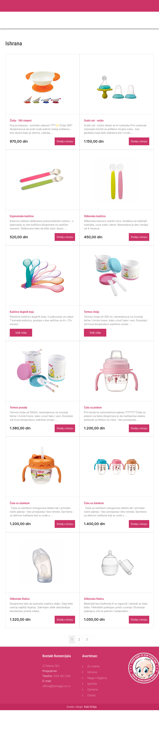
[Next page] (93, 648)
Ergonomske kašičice (22, 220)
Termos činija (91, 317)
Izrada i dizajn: (82, 718)
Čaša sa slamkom (20, 513)
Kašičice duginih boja (22, 317)
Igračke (92, 695)
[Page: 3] (87, 651)
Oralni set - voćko (94, 122)
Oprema (92, 701)
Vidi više (21, 338)
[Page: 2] (79, 651)
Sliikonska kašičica (95, 220)
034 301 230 (62, 687)
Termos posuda (18, 415)
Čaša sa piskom (93, 415)
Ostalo (91, 707)
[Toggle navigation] (154, 20)
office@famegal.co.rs (56, 698)
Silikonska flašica (20, 610)
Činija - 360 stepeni (21, 122)
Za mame (93, 678)
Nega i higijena (97, 689)
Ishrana (92, 684)
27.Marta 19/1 (50, 677)
